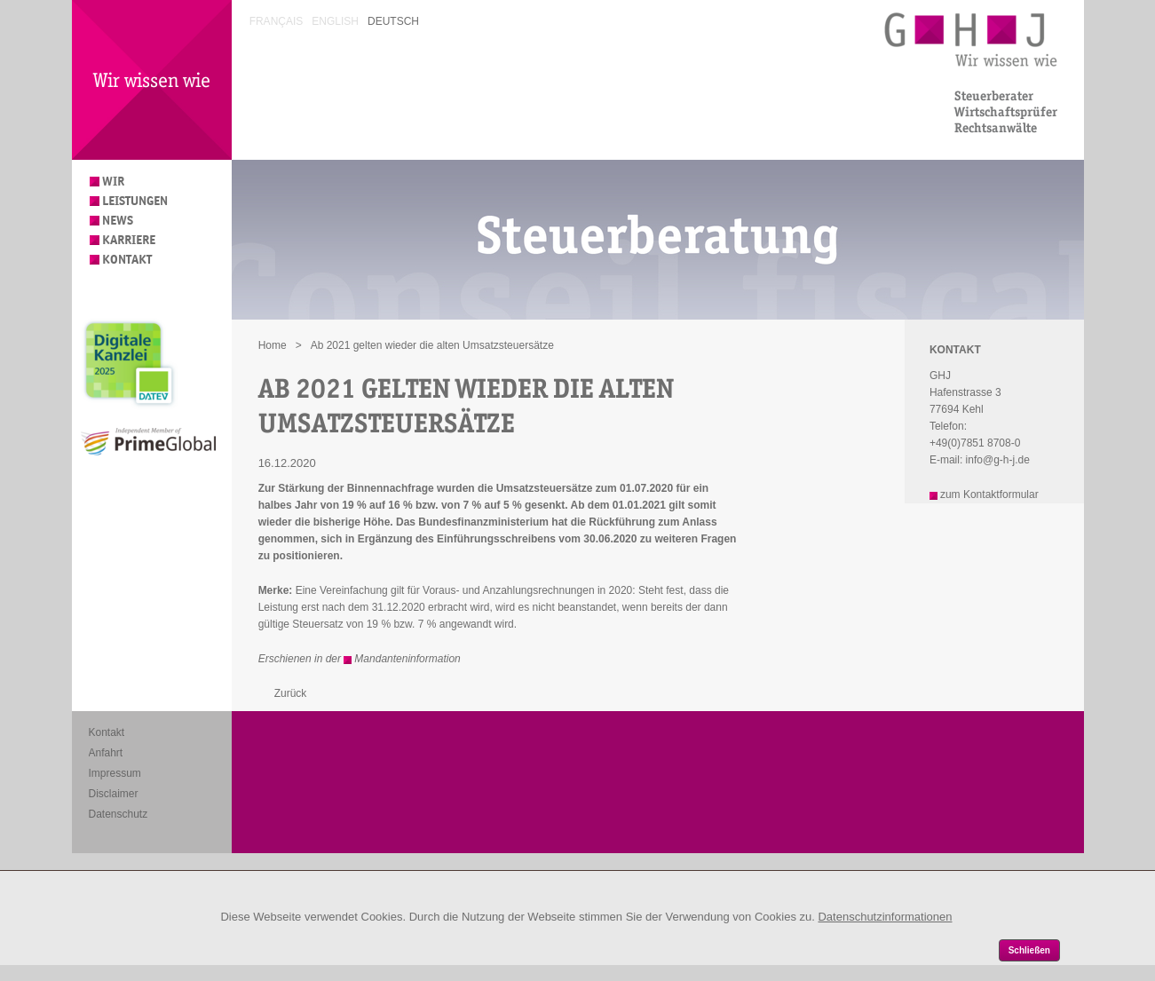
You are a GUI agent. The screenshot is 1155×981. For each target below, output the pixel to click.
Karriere (128, 240)
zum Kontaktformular (989, 494)
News (117, 220)
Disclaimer (113, 793)
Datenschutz (118, 814)
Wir (113, 181)
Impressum (115, 773)
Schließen (1029, 950)
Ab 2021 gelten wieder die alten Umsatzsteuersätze (432, 345)
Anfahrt (106, 753)
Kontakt (127, 259)
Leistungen (135, 201)
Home (272, 345)
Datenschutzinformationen (885, 916)
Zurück (290, 693)
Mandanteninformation (407, 659)
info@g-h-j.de (998, 460)
